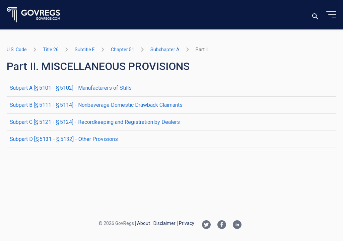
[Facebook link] (221, 225)
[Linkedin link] (237, 225)
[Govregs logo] (34, 15)
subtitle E (85, 49)
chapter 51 (122, 49)
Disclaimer (164, 223)
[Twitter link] (206, 225)
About (143, 223)
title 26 (51, 49)
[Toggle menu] (331, 14)
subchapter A (165, 49)
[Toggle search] (315, 14)
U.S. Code (17, 49)
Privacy (186, 223)
